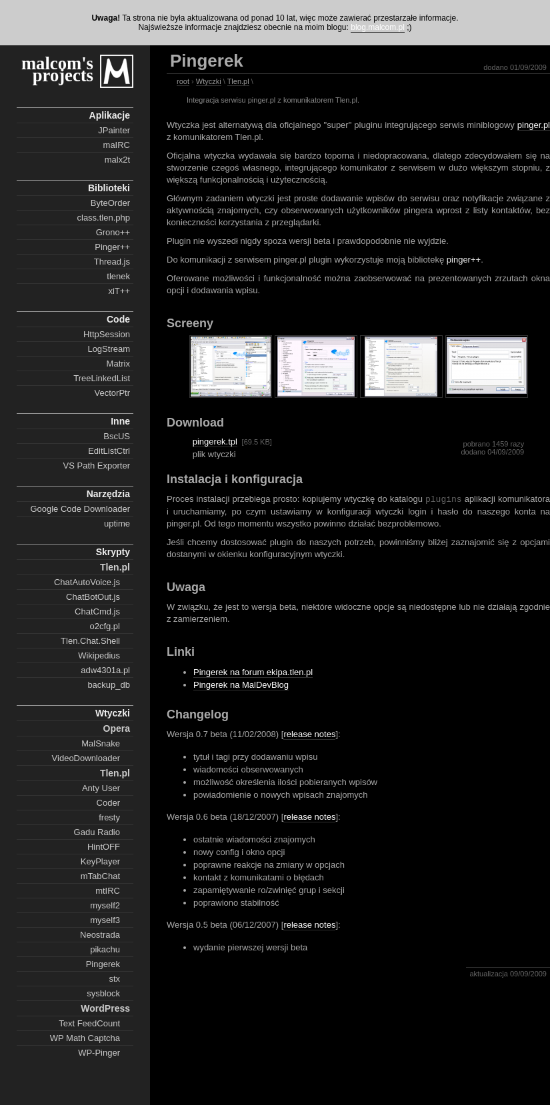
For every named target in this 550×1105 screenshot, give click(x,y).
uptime (117, 524)
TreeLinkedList (101, 378)
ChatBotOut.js (93, 597)
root (183, 81)
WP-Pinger (99, 1053)
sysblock (103, 993)
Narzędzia (108, 494)
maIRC (116, 145)
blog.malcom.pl (378, 27)
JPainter (114, 130)
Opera (116, 728)
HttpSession (106, 334)
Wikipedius (99, 655)
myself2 (105, 905)
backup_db (108, 685)
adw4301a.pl (105, 670)
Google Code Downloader (80, 509)
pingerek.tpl (215, 442)
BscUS (116, 436)
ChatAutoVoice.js (87, 582)
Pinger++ (112, 247)
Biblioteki (109, 188)
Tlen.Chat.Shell (90, 641)
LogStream (108, 349)
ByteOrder (110, 203)
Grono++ (113, 232)
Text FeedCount (89, 1023)
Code (118, 319)
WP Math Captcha (85, 1038)
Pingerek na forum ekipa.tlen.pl (253, 672)
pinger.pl (533, 125)
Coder (108, 803)
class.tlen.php (104, 218)
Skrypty (113, 552)
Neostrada (100, 935)
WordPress (105, 1008)
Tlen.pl (115, 567)
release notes (309, 734)
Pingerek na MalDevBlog (241, 685)
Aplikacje (109, 115)
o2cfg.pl (104, 626)
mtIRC (107, 891)
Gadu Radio (97, 832)
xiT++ (119, 291)
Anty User (101, 788)
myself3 (105, 920)
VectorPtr (112, 393)
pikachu (105, 949)
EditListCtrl (109, 451)
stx (114, 979)
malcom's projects (57, 69)
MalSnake (100, 743)
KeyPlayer (100, 861)
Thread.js (112, 262)
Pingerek (103, 964)
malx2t (117, 160)
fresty (109, 817)
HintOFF (103, 847)
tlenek (118, 276)
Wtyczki (112, 713)
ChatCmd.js (97, 611)
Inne (120, 421)
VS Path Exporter (96, 466)
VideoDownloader (86, 758)
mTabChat (100, 876)
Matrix (118, 364)
